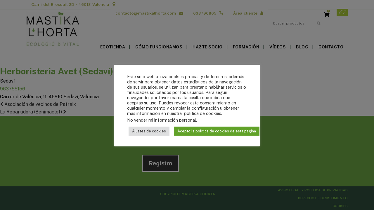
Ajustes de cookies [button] (149, 131)
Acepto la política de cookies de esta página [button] (216, 131)
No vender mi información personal (161, 120)
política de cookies (202, 113)
